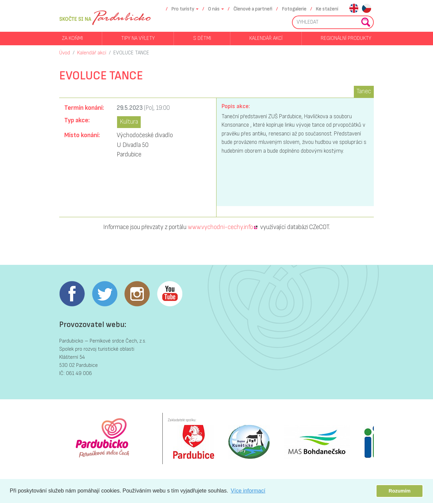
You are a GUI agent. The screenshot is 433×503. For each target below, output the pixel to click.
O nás (214, 9)
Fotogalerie (294, 9)
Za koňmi (72, 38)
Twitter (104, 294)
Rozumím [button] (400, 491)
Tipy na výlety (138, 38)
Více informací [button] (248, 491)
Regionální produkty (346, 38)
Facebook (72, 294)
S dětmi (202, 38)
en (353, 9)
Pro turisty (183, 9)
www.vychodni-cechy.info (220, 227)
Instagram (137, 294)
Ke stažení (327, 9)
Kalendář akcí (265, 38)
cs (366, 9)
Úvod (64, 53)
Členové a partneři (252, 9)
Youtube (169, 294)
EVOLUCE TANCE (131, 53)
